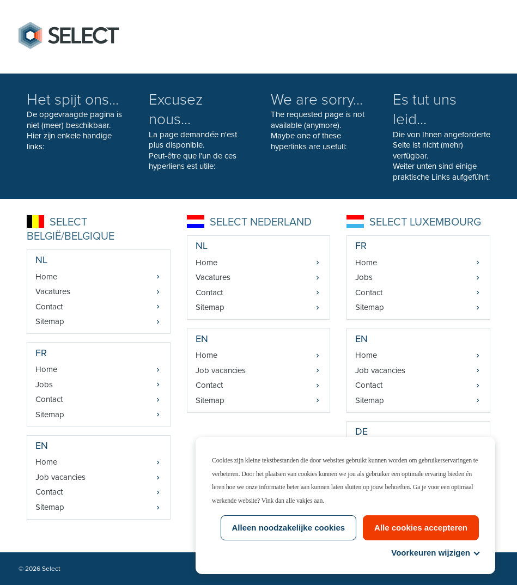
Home (46, 277)
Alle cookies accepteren (420, 527)
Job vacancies (60, 477)
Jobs (44, 384)
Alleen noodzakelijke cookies (288, 527)
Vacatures (52, 291)
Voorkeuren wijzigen (435, 552)
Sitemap (49, 321)
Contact (49, 307)
